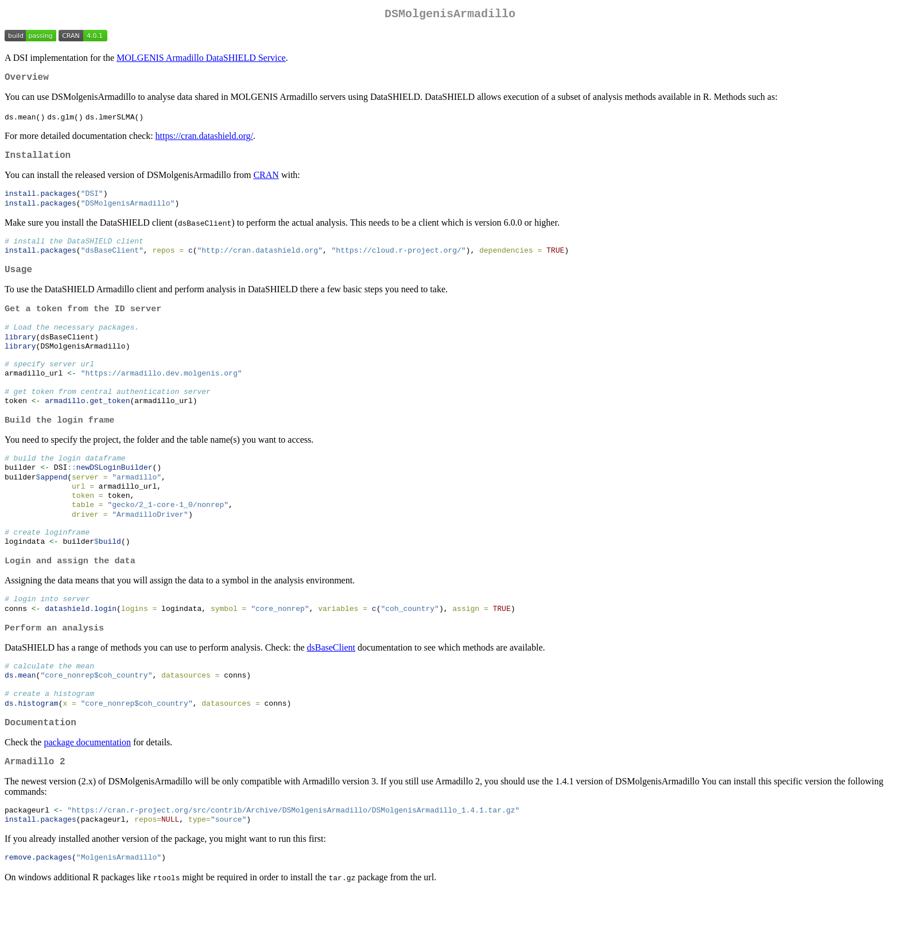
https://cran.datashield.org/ (204, 140)
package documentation (87, 789)
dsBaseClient (331, 688)
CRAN (265, 182)
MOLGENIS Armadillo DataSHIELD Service (201, 60)
